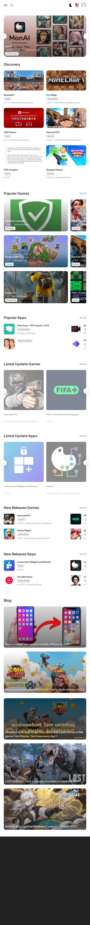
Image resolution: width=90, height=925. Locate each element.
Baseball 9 (9, 94)
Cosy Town (10, 292)
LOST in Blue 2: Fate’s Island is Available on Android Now (42, 781)
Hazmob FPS (53, 132)
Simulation (52, 99)
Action (51, 136)
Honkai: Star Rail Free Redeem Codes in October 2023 (41, 826)
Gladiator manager (15, 220)
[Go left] (3, 36)
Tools (7, 136)
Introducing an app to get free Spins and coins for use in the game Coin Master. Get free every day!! (44, 734)
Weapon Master (54, 169)
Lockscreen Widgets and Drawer (21, 486)
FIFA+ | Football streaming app (62, 414)
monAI (8, 46)
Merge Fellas (11, 256)
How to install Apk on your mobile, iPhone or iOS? (37, 644)
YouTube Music (24, 576)
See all (82, 193)
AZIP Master (10, 132)
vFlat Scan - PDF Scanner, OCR (33, 325)
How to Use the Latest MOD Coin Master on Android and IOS (45, 689)
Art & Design (11, 54)
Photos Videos (25, 341)
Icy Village (51, 94)
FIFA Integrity (11, 169)
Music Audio (23, 581)
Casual (76, 228)
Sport (7, 99)
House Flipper (24, 530)
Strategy (10, 228)
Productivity (23, 329)
